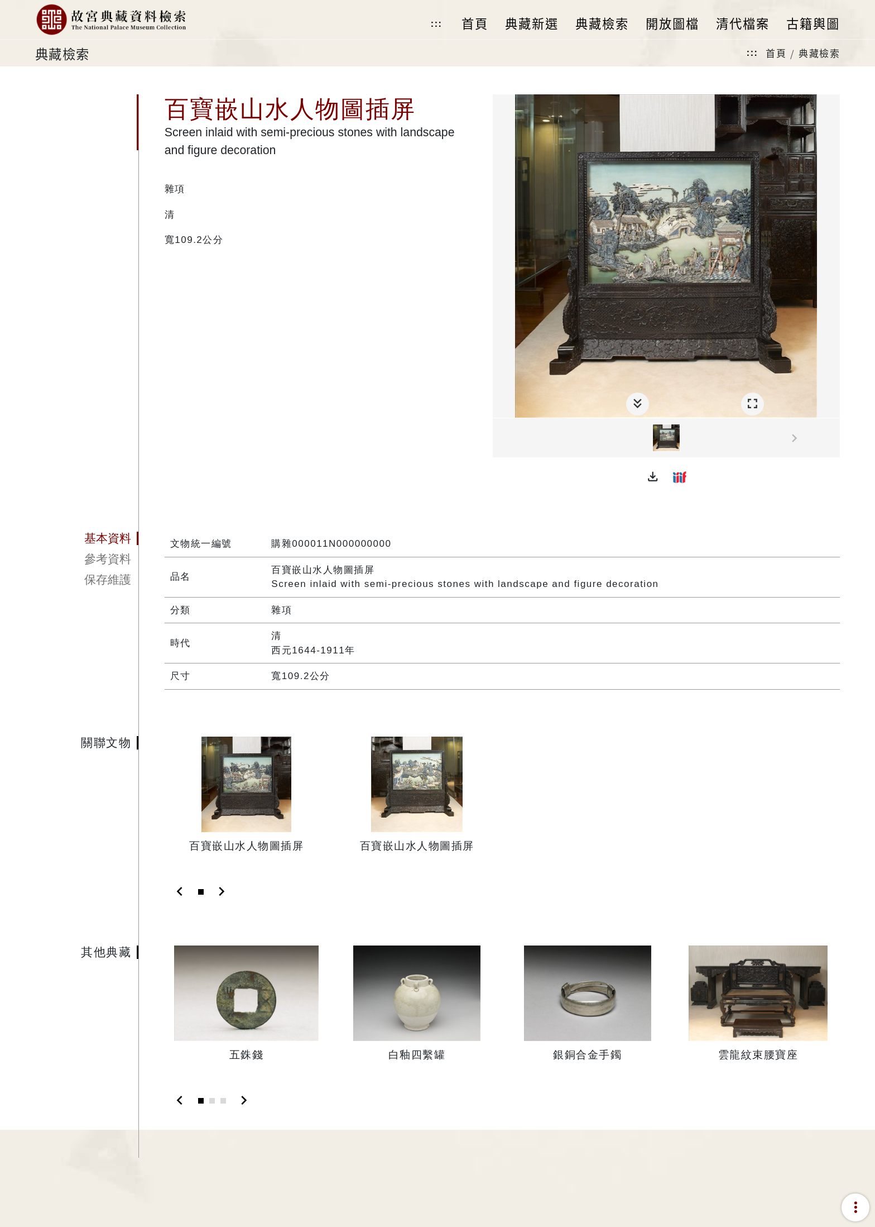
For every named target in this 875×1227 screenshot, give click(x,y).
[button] (653, 477)
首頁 (776, 53)
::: (436, 23)
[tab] (86, 538)
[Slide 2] (212, 1101)
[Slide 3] (223, 1101)
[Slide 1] (201, 892)
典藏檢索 (819, 53)
